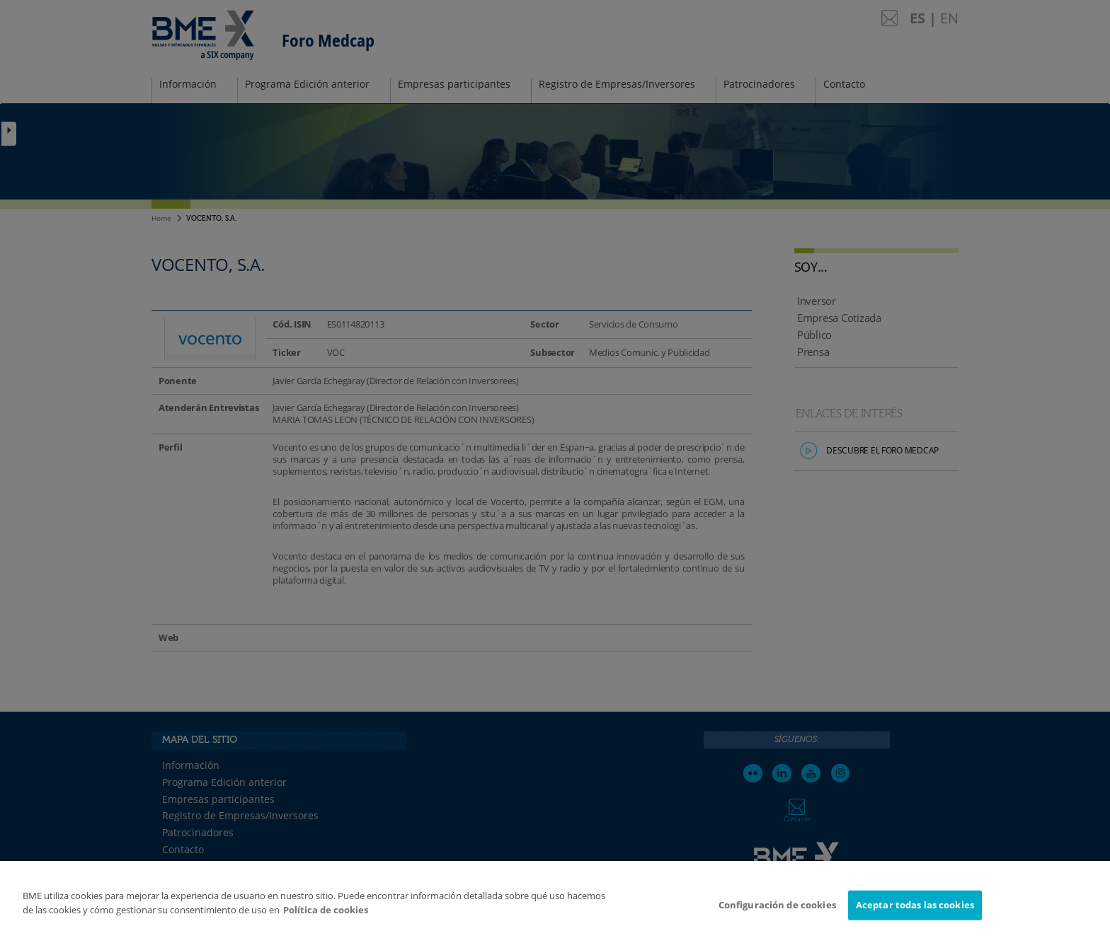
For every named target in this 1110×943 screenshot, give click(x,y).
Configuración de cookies (777, 911)
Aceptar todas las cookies (915, 911)
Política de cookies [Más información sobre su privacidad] (325, 915)
